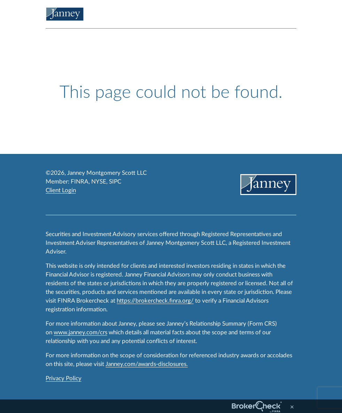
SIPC (115, 182)
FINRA (79, 182)
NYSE (98, 182)
